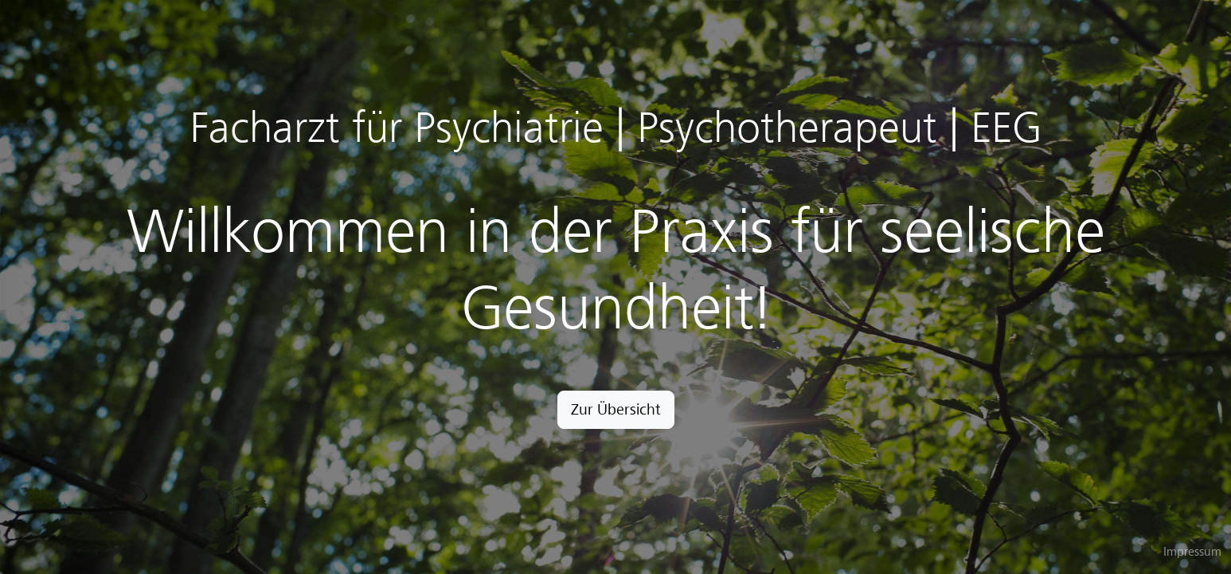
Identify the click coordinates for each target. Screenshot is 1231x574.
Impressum (1192, 552)
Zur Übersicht (616, 409)
